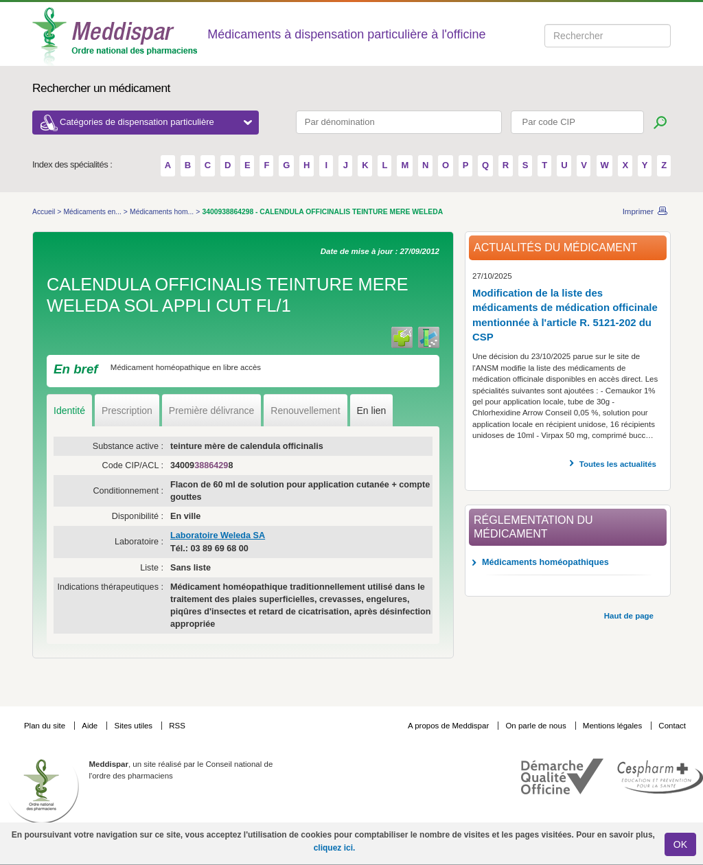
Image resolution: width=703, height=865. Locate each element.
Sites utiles (134, 726)
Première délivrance (212, 410)
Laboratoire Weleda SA (217, 535)
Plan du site (45, 726)
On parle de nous (535, 726)
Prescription (127, 410)
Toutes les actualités (617, 464)
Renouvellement (305, 410)
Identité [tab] (69, 410)
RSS (177, 726)
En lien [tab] (372, 410)
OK (680, 844)
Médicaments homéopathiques (545, 562)
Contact (672, 726)
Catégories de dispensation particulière (156, 122)
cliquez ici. (335, 848)
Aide (91, 726)
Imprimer (638, 211)
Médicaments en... (93, 212)
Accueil (44, 212)
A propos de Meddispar (448, 726)
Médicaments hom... (163, 212)
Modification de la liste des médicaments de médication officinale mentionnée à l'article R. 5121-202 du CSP (565, 315)
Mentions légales (614, 726)
